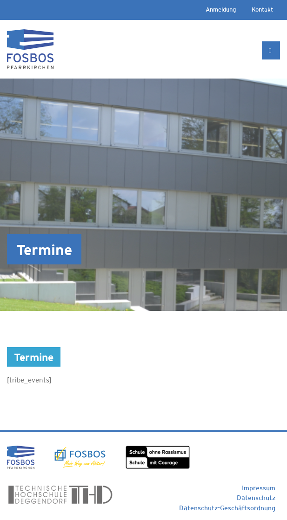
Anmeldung (221, 9)
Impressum (258, 488)
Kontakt (262, 9)
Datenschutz (256, 497)
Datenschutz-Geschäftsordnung (227, 508)
